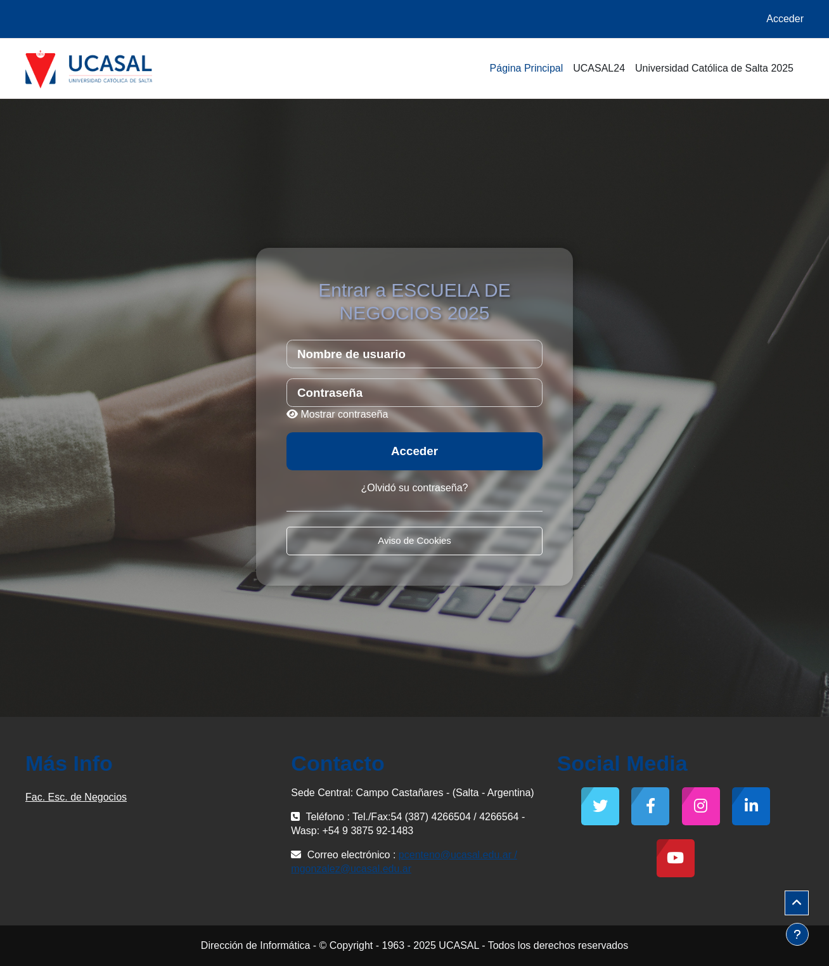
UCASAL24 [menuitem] (599, 68)
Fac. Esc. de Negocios (76, 797)
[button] (797, 903)
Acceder (785, 18)
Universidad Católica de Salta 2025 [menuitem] (714, 68)
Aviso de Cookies (414, 540)
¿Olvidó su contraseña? (414, 487)
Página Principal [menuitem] (526, 68)
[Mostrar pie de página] (797, 934)
